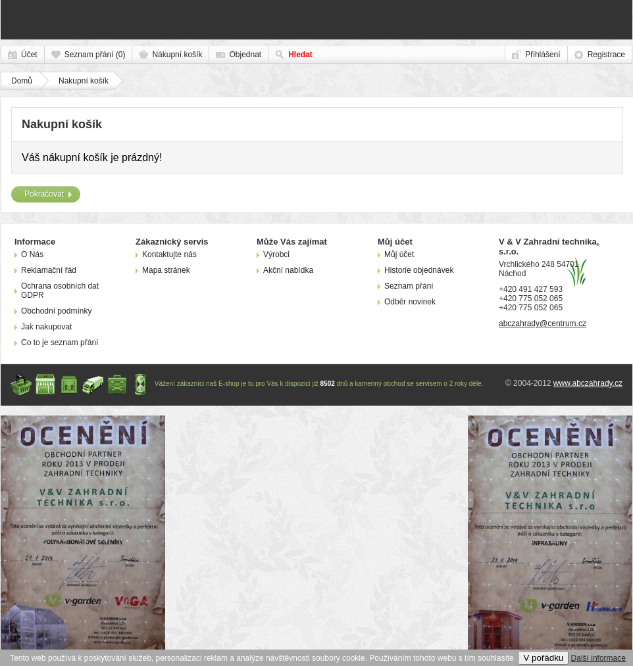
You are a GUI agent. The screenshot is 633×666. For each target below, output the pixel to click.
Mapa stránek (166, 270)
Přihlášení (542, 54)
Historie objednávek (418, 270)
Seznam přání (409, 286)
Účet (29, 54)
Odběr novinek (410, 301)
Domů (21, 80)
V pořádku (543, 658)
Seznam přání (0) (95, 54)
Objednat (245, 54)
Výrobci (276, 254)
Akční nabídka (288, 270)
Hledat (300, 54)
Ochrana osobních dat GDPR (60, 290)
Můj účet (399, 254)
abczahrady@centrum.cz (542, 323)
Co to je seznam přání (59, 342)
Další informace (598, 658)
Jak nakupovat (46, 326)
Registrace (606, 54)
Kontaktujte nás (169, 254)
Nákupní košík (177, 54)
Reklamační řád (48, 270)
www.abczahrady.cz (587, 383)
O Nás (32, 254)
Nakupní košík (84, 80)
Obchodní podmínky (56, 311)
